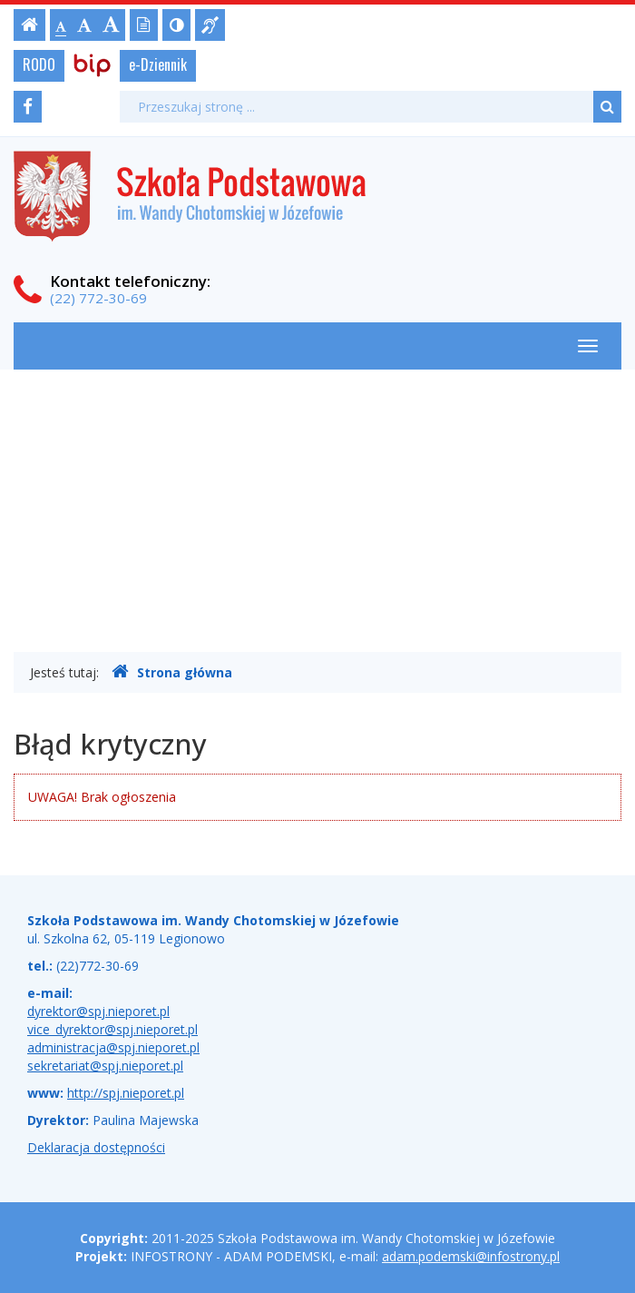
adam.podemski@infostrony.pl (471, 1256)
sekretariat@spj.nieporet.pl (105, 1065)
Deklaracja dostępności (96, 1147)
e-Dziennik (158, 64)
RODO (39, 64)
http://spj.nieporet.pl (125, 1092)
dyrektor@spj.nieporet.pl (98, 1011)
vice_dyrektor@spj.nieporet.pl (112, 1029)
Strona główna (172, 672)
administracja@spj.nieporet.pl (113, 1047)
